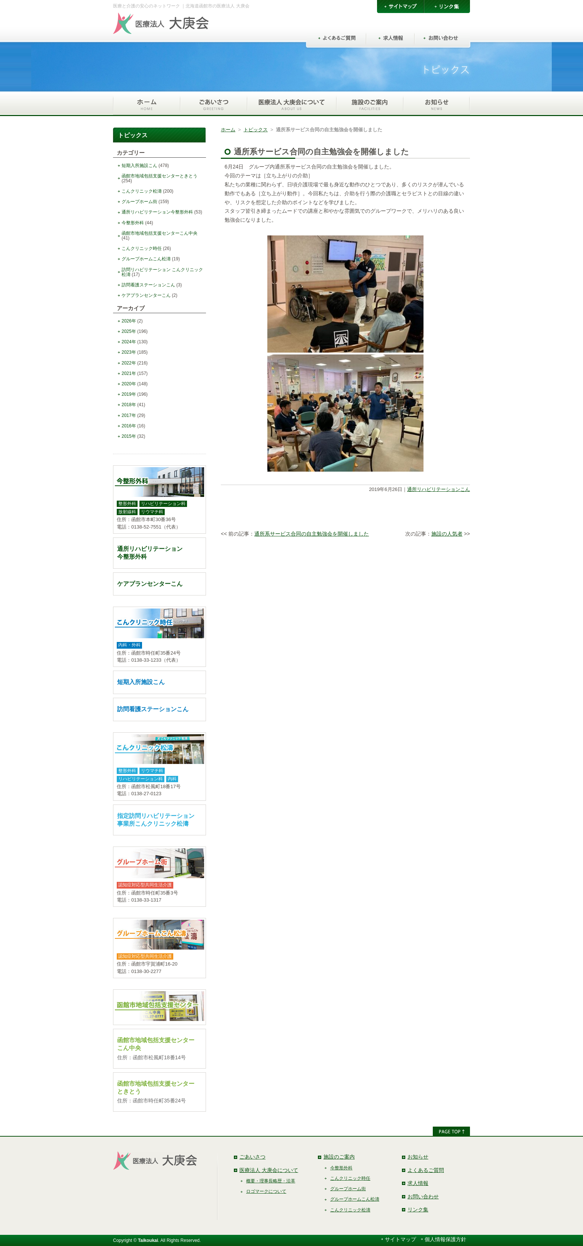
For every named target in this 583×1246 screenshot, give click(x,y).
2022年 (129, 363)
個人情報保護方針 (445, 1239)
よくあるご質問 (426, 1170)
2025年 (129, 331)
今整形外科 (133, 222)
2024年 (129, 341)
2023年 (129, 352)
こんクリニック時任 (142, 248)
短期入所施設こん (139, 165)
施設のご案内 (339, 1157)
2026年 (129, 321)
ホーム (228, 129)
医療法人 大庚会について (268, 1170)
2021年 (129, 373)
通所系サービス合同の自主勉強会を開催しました (311, 534)
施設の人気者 (447, 534)
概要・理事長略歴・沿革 (270, 1181)
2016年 (129, 425)
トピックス (256, 129)
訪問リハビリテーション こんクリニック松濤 (162, 272)
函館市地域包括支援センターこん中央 (159, 233)
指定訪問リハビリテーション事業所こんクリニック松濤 (155, 820)
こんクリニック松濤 (142, 191)
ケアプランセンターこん (146, 295)
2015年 (129, 436)
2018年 (129, 404)
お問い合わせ (423, 1197)
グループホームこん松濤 (146, 258)
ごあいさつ (252, 1157)
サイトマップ (400, 1239)
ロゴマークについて (266, 1191)
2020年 (129, 383)
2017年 (129, 415)
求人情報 (418, 1183)
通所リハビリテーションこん (438, 489)
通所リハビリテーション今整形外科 (157, 212)
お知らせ (418, 1157)
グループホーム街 (139, 201)
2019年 (129, 394)
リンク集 (418, 1210)
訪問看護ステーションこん (148, 285)
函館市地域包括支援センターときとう (159, 176)
